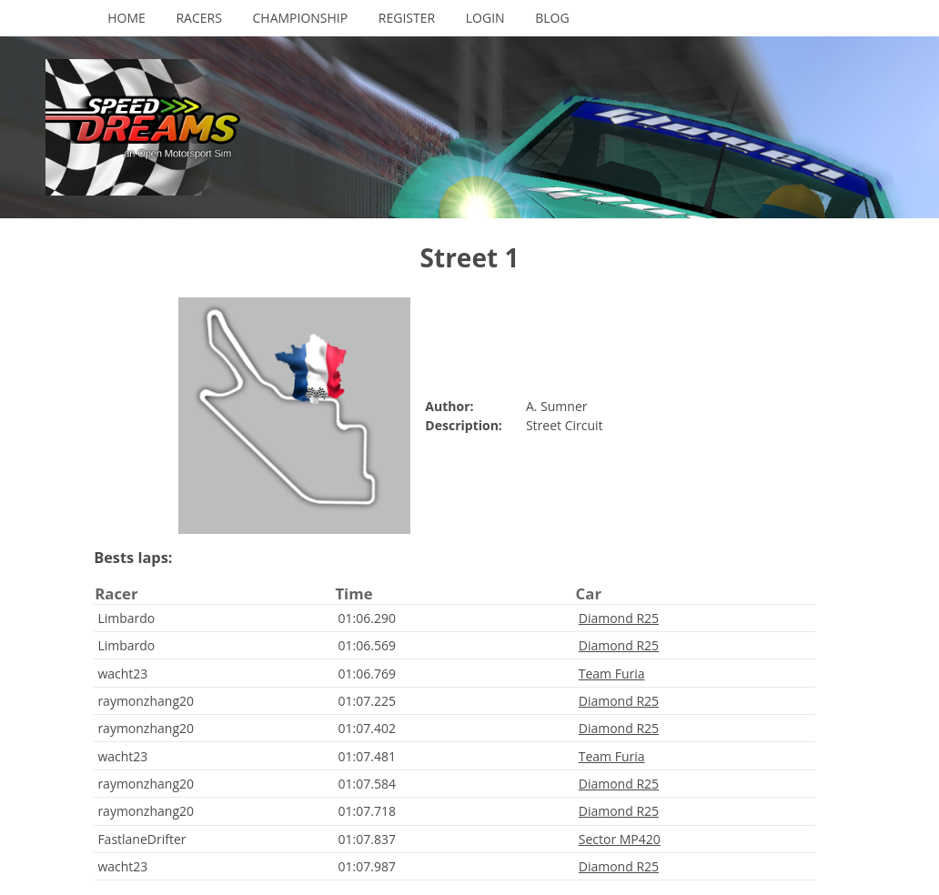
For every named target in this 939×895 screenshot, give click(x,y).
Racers (198, 17)
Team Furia (612, 673)
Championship (300, 17)
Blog (552, 17)
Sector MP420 (620, 839)
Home (126, 17)
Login (485, 17)
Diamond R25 (619, 618)
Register (407, 17)
